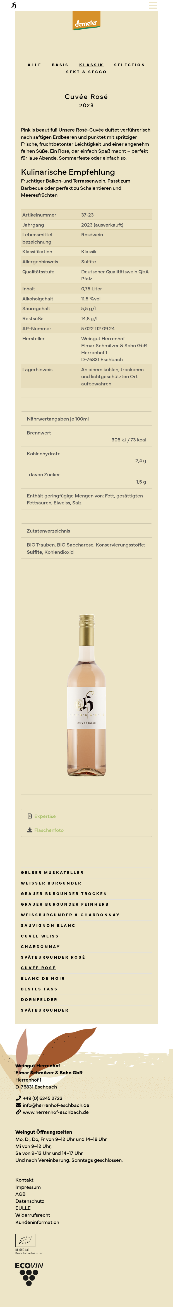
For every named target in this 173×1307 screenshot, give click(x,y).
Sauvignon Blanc (48, 925)
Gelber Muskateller (52, 872)
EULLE (23, 1207)
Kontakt (24, 1179)
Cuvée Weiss (40, 936)
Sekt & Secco (86, 71)
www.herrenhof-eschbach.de (56, 1111)
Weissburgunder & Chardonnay (70, 914)
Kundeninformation (37, 1221)
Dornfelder (39, 999)
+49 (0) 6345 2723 (43, 1097)
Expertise (45, 815)
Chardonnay (41, 946)
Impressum (28, 1186)
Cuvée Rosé (38, 967)
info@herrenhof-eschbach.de (56, 1104)
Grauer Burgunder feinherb (65, 904)
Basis (60, 64)
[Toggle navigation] (153, 5)
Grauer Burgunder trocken (64, 893)
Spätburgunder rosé (53, 957)
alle (35, 64)
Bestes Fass (39, 989)
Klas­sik (91, 64)
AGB (20, 1193)
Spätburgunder (45, 1010)
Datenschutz (29, 1200)
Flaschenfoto (49, 829)
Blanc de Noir (43, 978)
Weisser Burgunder (51, 883)
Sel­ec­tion (130, 64)
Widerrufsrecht (32, 1214)
